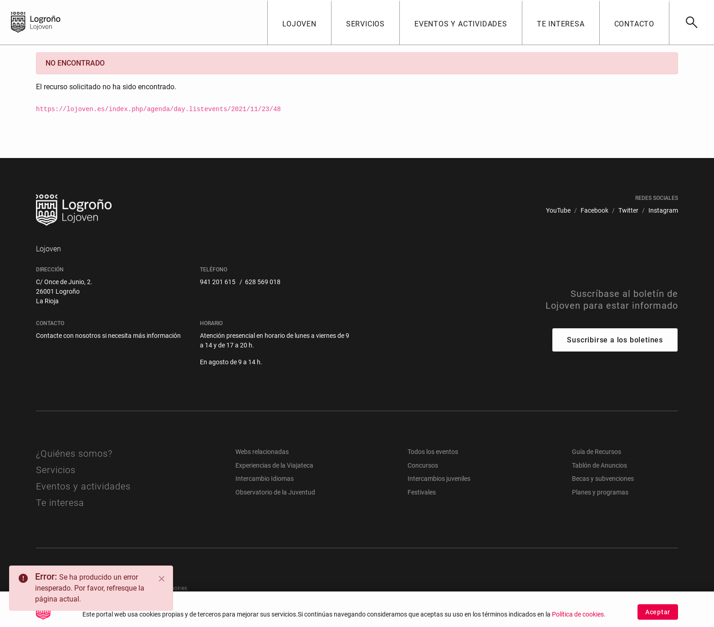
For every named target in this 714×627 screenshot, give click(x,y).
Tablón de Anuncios (599, 465)
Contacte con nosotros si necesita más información (108, 335)
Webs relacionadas (262, 451)
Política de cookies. (579, 617)
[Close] (161, 578)
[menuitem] (558, 210)
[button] (299, 22)
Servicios (56, 469)
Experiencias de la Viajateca (274, 465)
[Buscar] (691, 22)
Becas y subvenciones (603, 478)
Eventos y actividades (83, 486)
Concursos (423, 465)
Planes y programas (600, 492)
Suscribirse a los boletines (615, 340)
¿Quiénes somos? (74, 453)
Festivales (422, 492)
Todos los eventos (433, 451)
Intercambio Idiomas (264, 478)
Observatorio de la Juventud (275, 492)
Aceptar (657, 614)
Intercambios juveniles (439, 478)
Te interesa (60, 502)
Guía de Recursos (596, 451)
